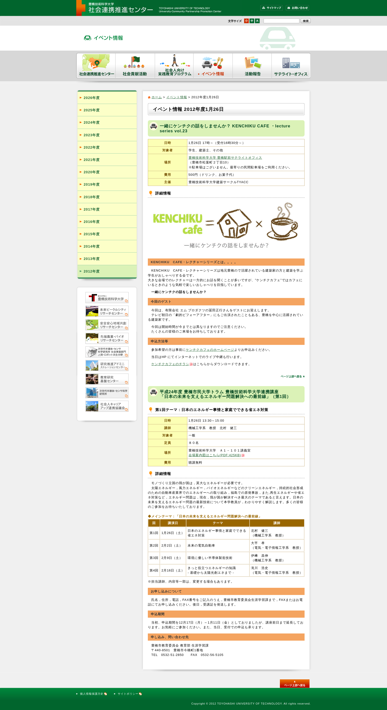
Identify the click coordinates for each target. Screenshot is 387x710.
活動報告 (252, 66)
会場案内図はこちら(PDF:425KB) (215, 455)
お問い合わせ (298, 8)
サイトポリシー (130, 693)
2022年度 (92, 147)
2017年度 (92, 209)
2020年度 (92, 172)
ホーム (157, 97)
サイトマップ (271, 8)
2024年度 (92, 122)
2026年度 (92, 98)
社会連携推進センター (96, 66)
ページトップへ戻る (293, 376)
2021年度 (92, 160)
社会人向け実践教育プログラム (174, 66)
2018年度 (92, 197)
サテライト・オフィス (291, 66)
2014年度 (92, 246)
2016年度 (92, 222)
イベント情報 (213, 66)
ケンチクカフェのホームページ (210, 350)
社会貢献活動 (135, 66)
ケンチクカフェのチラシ (170, 364)
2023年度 (92, 135)
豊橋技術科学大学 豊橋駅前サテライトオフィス (225, 157)
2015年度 (92, 234)
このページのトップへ (295, 683)
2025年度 (92, 110)
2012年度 (92, 271)
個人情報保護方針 (93, 693)
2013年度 (92, 259)
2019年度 (92, 184)
